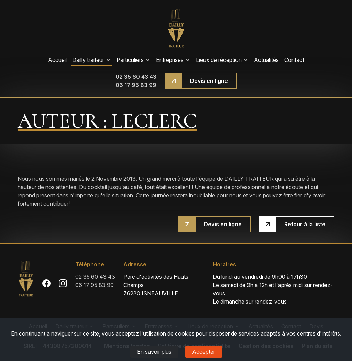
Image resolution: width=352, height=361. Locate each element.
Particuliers (130, 59)
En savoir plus (154, 351)
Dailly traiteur (88, 59)
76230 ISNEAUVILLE (164, 285)
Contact (294, 59)
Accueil (57, 59)
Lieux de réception (219, 59)
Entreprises (170, 59)
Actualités (266, 59)
